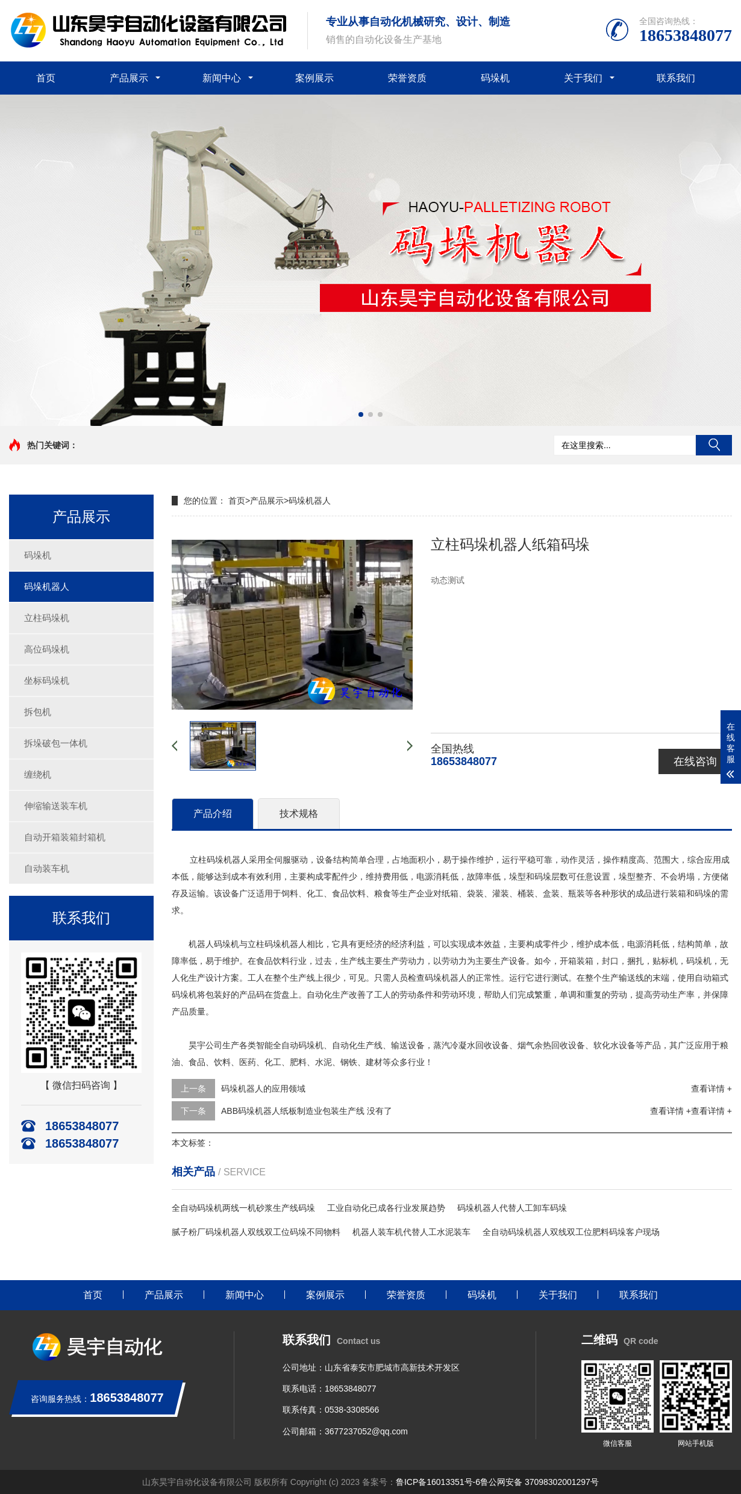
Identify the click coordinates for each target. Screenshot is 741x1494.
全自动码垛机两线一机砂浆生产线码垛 (243, 1208)
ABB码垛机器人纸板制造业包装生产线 (292, 1111)
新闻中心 (221, 78)
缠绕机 (37, 774)
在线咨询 (695, 761)
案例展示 (314, 78)
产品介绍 (212, 813)
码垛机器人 (46, 586)
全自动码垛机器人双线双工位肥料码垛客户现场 (571, 1232)
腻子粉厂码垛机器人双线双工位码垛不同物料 (256, 1232)
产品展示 (129, 78)
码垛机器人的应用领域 (263, 1088)
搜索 (714, 445)
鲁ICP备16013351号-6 (438, 1482)
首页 (45, 78)
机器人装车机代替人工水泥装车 (411, 1232)
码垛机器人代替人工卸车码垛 (512, 1208)
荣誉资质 (407, 78)
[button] (360, 414)
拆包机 (37, 712)
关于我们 (583, 78)
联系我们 (676, 78)
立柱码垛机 (46, 618)
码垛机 (495, 78)
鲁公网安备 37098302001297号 (539, 1482)
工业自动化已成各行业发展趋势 (386, 1208)
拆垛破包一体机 (55, 743)
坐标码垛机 (46, 680)
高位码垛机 (46, 649)
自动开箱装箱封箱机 (64, 837)
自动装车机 (46, 868)
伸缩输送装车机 (55, 806)
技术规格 (299, 813)
